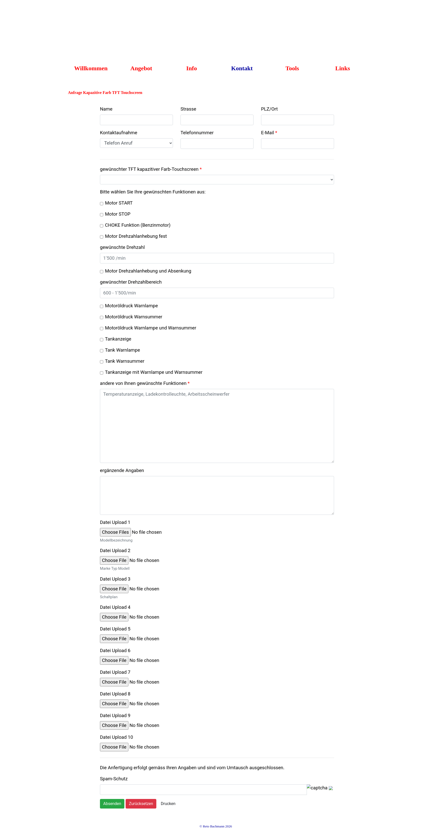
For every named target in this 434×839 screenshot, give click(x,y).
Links (342, 68)
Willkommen (91, 68)
